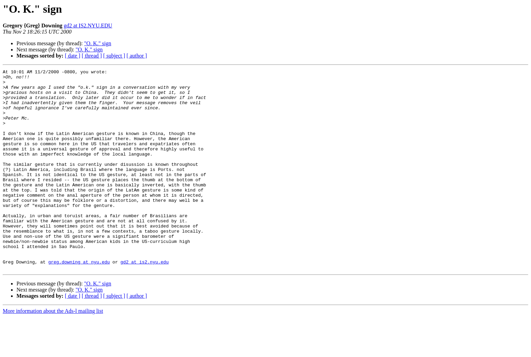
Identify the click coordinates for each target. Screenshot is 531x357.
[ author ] (137, 56)
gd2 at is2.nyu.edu (144, 301)
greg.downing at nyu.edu (79, 301)
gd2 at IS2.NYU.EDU (88, 25)
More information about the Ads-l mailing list (53, 351)
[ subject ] (114, 56)
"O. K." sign (97, 43)
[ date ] (72, 56)
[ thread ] (92, 56)
